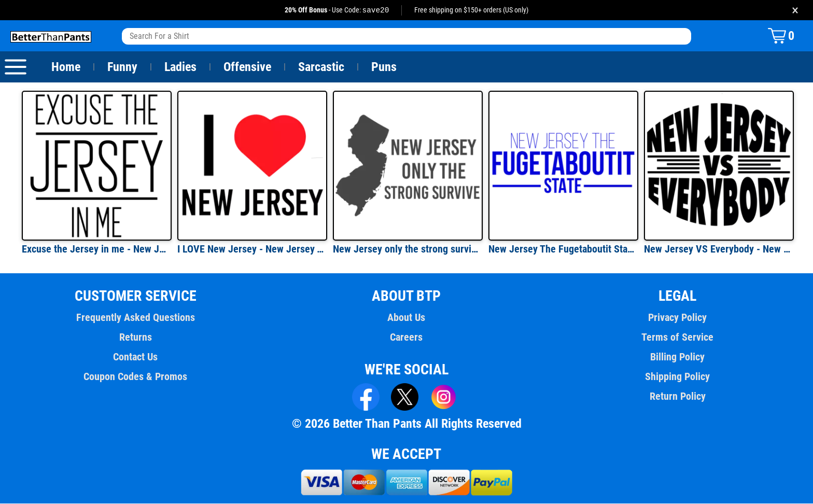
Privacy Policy (677, 318)
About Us (407, 318)
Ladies (180, 67)
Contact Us (135, 357)
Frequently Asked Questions (135, 318)
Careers (406, 337)
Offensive (247, 67)
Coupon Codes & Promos (136, 377)
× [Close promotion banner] (795, 10)
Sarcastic (321, 67)
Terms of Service (677, 337)
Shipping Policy (677, 377)
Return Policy (677, 396)
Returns (135, 337)
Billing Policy (677, 357)
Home (65, 67)
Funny (122, 67)
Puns (384, 67)
